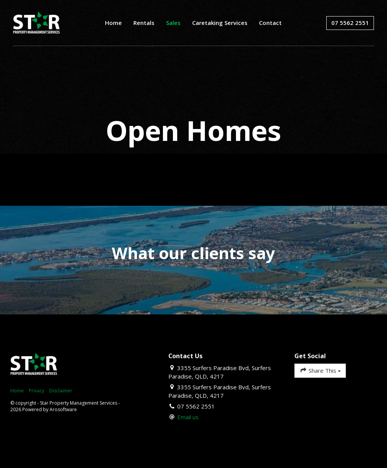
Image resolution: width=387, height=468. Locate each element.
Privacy (36, 390)
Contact (270, 22)
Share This (319, 370)
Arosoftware (63, 409)
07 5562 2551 (350, 22)
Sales (173, 22)
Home (113, 22)
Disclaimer (60, 390)
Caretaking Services (219, 22)
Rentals (143, 22)
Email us (188, 417)
